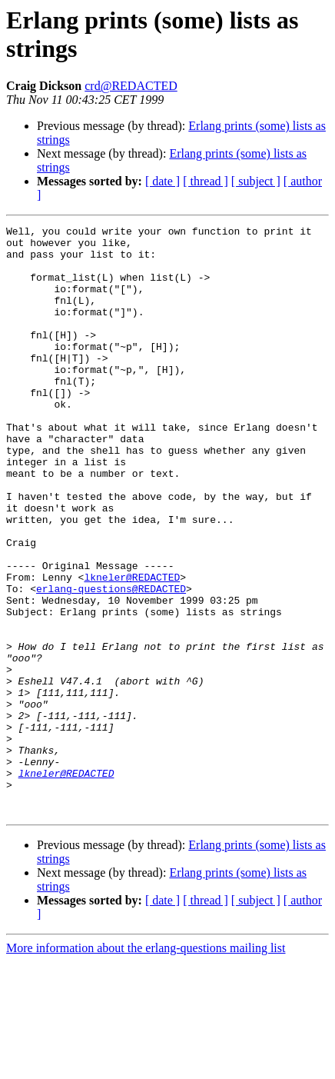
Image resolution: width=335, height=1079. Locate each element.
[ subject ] (255, 181)
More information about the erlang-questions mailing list (145, 1065)
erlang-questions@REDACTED (111, 662)
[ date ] (162, 181)
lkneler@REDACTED (132, 648)
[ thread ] (205, 181)
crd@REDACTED (131, 85)
